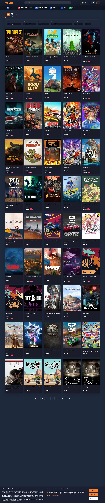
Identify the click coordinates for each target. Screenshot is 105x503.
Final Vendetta (67, 130)
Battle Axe (66, 167)
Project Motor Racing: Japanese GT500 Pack (71, 241)
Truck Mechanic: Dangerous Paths (12, 168)
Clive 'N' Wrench (87, 130)
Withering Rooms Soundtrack (71, 387)
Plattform (25, 21)
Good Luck (28, 93)
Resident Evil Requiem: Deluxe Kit (52, 313)
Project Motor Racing (69, 350)
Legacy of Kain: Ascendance (51, 204)
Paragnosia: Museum (69, 276)
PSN (63, 8)
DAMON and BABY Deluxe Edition (33, 387)
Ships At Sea (9, 130)
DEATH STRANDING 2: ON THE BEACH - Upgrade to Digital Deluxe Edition (13, 388)
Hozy (46, 276)
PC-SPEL (11, 8)
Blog (72, 8)
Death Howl (9, 313)
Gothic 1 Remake (68, 93)
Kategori (8, 21)
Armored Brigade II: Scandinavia (52, 350)
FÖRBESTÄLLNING (41, 8)
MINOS (8, 56)
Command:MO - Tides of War (32, 241)
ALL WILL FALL (86, 167)
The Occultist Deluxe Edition (89, 56)
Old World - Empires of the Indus (33, 276)
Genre (39, 21)
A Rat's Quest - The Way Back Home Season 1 (13, 204)
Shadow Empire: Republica (32, 56)
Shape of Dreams (29, 350)
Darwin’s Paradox (68, 204)
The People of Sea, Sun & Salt (90, 204)
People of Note (86, 93)
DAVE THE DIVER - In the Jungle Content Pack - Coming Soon (52, 57)
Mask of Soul (86, 313)
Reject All (93, 495)
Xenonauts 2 (28, 204)
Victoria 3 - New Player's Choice (13, 350)
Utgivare (52, 21)
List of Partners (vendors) (53, 495)
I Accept (93, 491)
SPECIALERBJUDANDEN (25, 8)
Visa (86, 21)
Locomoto (47, 93)
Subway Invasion (49, 167)
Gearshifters (48, 130)
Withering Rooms (87, 387)
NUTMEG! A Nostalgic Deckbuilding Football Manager (90, 350)
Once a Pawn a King (30, 313)
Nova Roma (66, 313)
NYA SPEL (54, 8)
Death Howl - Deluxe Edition (89, 276)
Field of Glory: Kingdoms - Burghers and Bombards (12, 241)
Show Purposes (93, 499)
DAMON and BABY (49, 387)
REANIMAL (8, 276)
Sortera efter (76, 21)
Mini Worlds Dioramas (31, 167)
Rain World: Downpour (69, 56)
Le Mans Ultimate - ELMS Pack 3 (52, 241)
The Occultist (9, 93)
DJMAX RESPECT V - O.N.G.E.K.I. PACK (90, 241)
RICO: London (29, 130)
